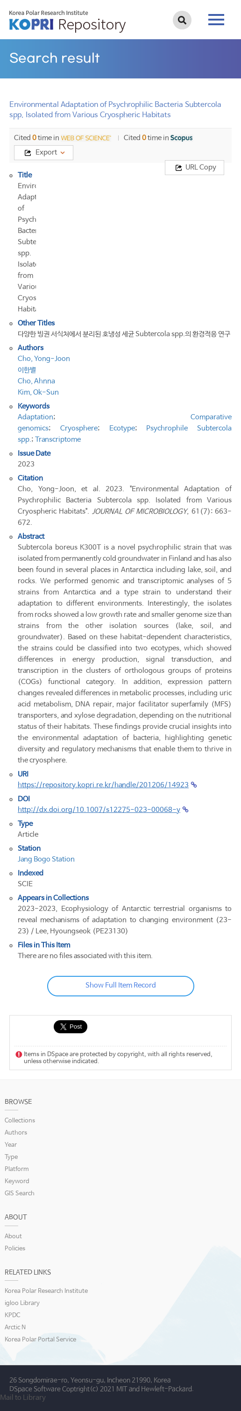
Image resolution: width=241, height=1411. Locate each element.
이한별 (27, 370)
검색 (182, 20)
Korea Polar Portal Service (40, 1339)
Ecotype (122, 428)
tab (216, 19)
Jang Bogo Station (46, 859)
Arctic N (15, 1327)
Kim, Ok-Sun (38, 392)
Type (11, 1157)
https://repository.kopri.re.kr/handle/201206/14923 (103, 785)
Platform (17, 1169)
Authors (16, 1132)
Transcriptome (58, 440)
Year (11, 1145)
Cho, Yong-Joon (44, 359)
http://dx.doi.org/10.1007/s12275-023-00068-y (99, 810)
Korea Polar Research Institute (46, 1291)
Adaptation (35, 417)
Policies (15, 1248)
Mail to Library (23, 1398)
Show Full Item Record (120, 985)
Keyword (17, 1181)
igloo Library (22, 1303)
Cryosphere (79, 428)
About (13, 1236)
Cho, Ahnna (36, 381)
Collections (20, 1120)
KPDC (12, 1315)
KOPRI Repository (67, 21)
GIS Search (20, 1193)
